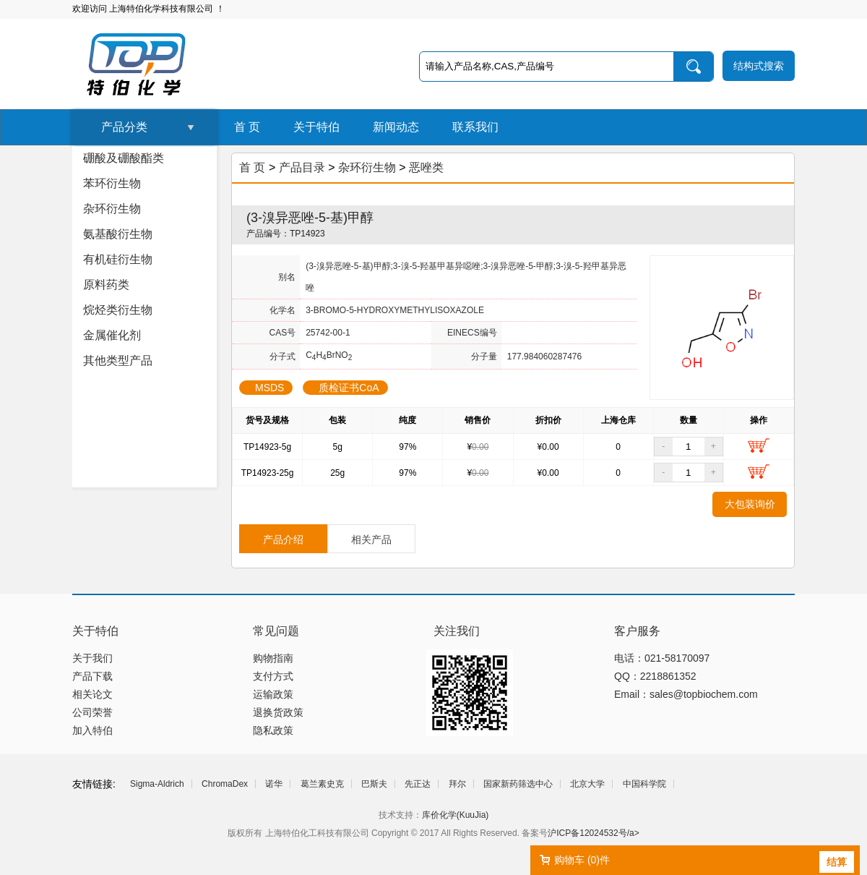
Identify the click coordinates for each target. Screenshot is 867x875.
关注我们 (457, 631)
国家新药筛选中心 (518, 784)
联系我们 (475, 127)
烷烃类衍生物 (117, 310)
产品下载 (92, 676)
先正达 (418, 784)
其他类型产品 (117, 360)
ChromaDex (225, 784)
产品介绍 (283, 539)
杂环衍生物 (112, 208)
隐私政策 (273, 730)
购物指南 (273, 658)
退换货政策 (278, 712)
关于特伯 (316, 127)
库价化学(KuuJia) (455, 815)
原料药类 (106, 284)
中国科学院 (644, 784)
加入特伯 (92, 730)
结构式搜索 (758, 66)
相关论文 (92, 694)
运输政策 (273, 694)
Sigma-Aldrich (157, 784)
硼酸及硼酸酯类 (123, 158)
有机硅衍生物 (117, 259)
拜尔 (457, 784)
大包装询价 (750, 504)
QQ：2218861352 (655, 676)
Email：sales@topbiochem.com (686, 694)
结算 (837, 862)
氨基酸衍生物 (117, 234)
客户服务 (637, 631)
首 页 (247, 127)
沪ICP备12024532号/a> (593, 833)
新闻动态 (396, 127)
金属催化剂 (112, 335)
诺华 (273, 784)
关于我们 (92, 658)
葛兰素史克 (322, 784)
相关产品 (371, 539)
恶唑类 (426, 167)
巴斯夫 (374, 784)
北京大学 (587, 784)
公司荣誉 (92, 712)
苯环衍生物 (112, 183)
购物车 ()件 (582, 860)
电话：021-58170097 (661, 658)
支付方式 (273, 676)
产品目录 (302, 167)
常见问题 (276, 631)
